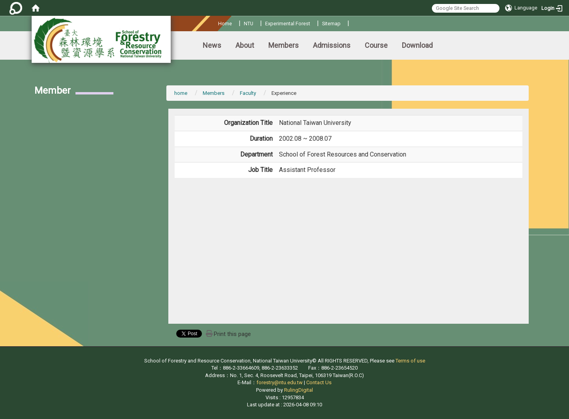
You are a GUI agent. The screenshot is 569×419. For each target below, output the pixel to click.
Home (225, 23)
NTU (248, 23)
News (212, 45)
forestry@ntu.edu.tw (279, 382)
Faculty (248, 93)
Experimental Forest (287, 23)
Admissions (331, 45)
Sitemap (331, 23)
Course (376, 45)
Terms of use (410, 361)
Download (417, 45)
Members (283, 45)
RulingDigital (298, 390)
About (245, 45)
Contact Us (319, 382)
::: (215, 22)
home (180, 93)
